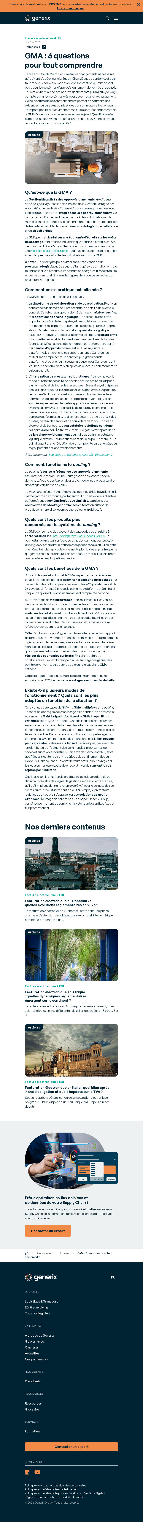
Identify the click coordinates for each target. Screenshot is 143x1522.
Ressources (44, 1253)
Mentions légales (94, 1493)
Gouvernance (34, 1341)
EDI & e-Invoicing (36, 1307)
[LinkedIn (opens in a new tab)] (44, 47)
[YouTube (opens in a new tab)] (37, 1472)
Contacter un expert (72, 1447)
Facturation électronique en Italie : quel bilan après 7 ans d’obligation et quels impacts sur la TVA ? (67, 1089)
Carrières (32, 1347)
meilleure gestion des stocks (49, 251)
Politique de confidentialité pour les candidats (53, 1493)
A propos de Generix (39, 1335)
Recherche (107, 18)
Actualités (32, 1353)
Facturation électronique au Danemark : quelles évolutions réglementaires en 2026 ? (61, 903)
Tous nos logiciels (37, 1313)
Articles (64, 1253)
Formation (32, 1431)
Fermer (138, 4)
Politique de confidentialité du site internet (51, 1489)
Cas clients (33, 1381)
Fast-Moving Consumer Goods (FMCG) (78, 536)
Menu (116, 18)
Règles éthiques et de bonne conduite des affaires (56, 1497)
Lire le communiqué (70, 8)
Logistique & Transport (41, 1301)
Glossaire (32, 1409)
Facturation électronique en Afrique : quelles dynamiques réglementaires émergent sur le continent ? (56, 996)
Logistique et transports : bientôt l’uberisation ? (80, 454)
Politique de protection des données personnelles (55, 1485)
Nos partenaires (36, 1359)
